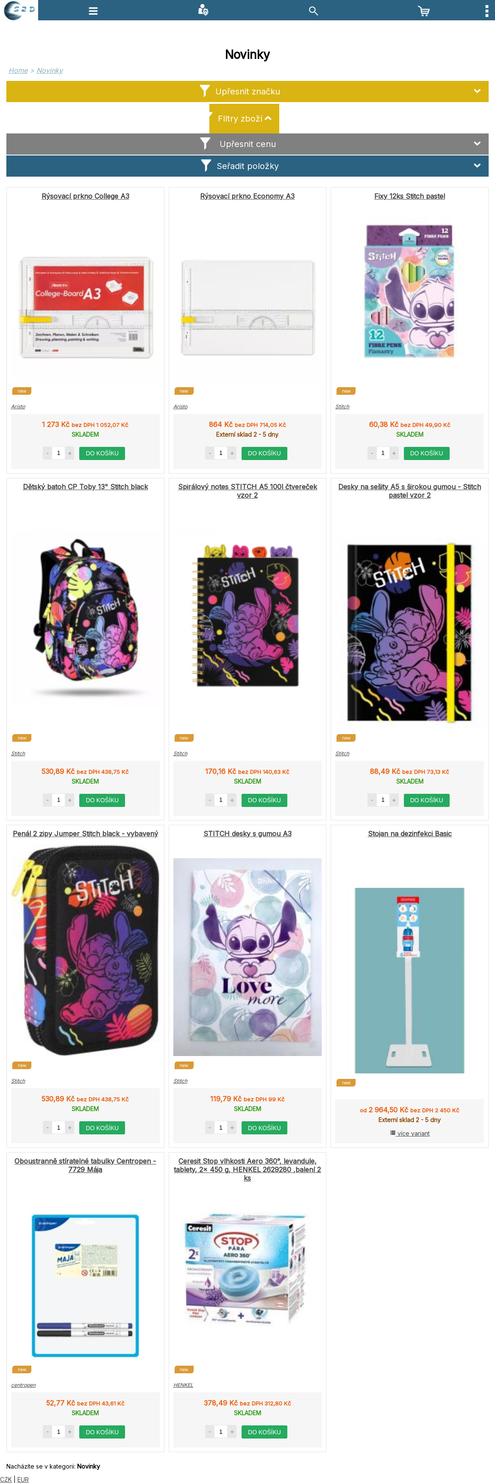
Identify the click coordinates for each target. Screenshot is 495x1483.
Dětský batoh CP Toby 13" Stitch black (85, 486)
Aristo (18, 406)
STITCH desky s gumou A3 (247, 833)
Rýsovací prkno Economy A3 (247, 196)
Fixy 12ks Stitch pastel (409, 196)
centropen (23, 1385)
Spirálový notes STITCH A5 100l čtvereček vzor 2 (247, 490)
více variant (410, 1133)
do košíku (102, 453)
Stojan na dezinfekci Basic (410, 833)
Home (18, 70)
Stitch (342, 406)
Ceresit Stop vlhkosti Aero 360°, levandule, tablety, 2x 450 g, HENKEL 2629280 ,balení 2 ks (247, 1169)
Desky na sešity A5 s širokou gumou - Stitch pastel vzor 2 (409, 490)
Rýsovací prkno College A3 (85, 196)
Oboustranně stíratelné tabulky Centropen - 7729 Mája (85, 1165)
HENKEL (183, 1385)
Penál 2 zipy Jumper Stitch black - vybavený (85, 833)
